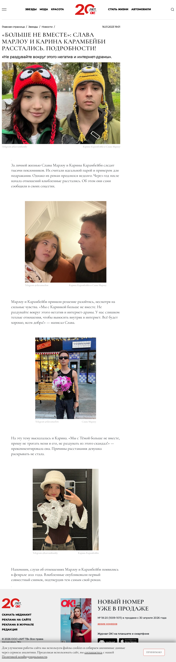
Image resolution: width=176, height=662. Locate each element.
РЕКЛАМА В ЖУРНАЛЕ (18, 624)
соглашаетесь (93, 652)
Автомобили (141, 9)
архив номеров (107, 624)
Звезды (31, 9)
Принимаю (154, 652)
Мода (44, 9)
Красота (57, 9)
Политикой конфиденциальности (24, 657)
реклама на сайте (16, 619)
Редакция (10, 629)
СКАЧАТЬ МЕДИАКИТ (16, 614)
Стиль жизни (118, 9)
